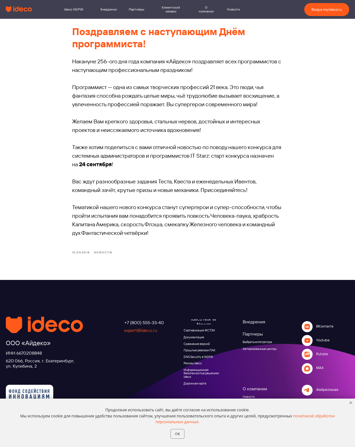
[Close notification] (351, 403)
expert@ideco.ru (140, 331)
